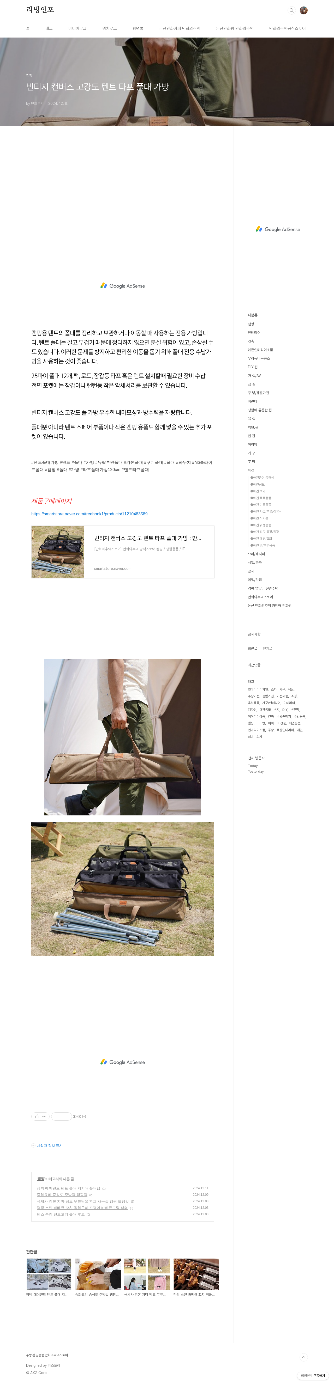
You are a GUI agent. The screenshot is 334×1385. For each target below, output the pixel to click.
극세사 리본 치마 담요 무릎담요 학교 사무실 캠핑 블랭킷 (83, 1201)
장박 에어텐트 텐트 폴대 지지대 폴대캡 (68, 1188)
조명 (294, 696)
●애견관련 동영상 (262, 478)
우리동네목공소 (259, 358)
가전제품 (282, 696)
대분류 (252, 315)
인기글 (267, 648)
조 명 (251, 462)
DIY (285, 710)
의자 (259, 737)
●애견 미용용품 (260, 505)
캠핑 (40, 1179)
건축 (251, 341)
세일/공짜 (255, 562)
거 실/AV (254, 376)
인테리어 (254, 333)
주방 (271, 730)
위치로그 (109, 28)
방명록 (138, 28)
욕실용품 (253, 703)
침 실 (251, 384)
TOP (304, 1357)
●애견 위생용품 (260, 525)
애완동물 (265, 710)
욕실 (291, 689)
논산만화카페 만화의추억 (179, 28)
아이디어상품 (256, 716)
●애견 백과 (257, 491)
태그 (49, 28)
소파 (274, 689)
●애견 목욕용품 (260, 498)
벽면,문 (253, 427)
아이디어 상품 (277, 723)
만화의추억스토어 (260, 597)
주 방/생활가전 (258, 393)
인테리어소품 (256, 730)
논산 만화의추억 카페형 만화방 (270, 605)
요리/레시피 (256, 554)
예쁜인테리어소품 (260, 350)
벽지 (276, 710)
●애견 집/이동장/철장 (264, 532)
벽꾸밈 (294, 710)
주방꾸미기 (284, 716)
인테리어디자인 (258, 689)
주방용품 (299, 716)
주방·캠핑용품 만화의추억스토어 (47, 1355)
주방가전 (253, 696)
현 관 (251, 436)
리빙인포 (40, 10)
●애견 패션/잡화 (261, 539)
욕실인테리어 (285, 730)
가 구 (251, 453)
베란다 (252, 401)
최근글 (252, 648)
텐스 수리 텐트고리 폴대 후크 (61, 1214)
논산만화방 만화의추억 (235, 28)
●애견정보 (257, 484)
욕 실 (251, 419)
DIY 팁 (253, 367)
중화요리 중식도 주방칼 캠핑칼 (62, 1195)
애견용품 (294, 723)
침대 (251, 737)
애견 (251, 470)
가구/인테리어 (271, 703)
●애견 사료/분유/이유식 (266, 512)
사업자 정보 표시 (47, 1145)
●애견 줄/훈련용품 (262, 545)
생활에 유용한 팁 (260, 410)
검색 (292, 10)
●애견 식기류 (259, 518)
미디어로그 (77, 28)
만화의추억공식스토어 (287, 28)
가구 (282, 689)
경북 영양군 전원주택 (263, 588)
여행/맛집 (255, 580)
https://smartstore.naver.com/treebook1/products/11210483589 (89, 514)
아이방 (252, 444)
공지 (251, 571)
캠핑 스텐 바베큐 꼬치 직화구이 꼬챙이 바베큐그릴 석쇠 (82, 1208)
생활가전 (268, 696)
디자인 (252, 710)
